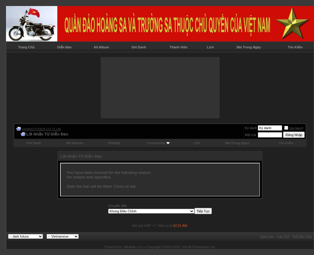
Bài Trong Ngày (248, 47)
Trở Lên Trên (302, 236)
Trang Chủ (26, 47)
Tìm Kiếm (295, 47)
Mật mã (250, 135)
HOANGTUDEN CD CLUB (41, 129)
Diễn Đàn (64, 47)
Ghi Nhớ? (293, 128)
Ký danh (251, 128)
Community (158, 143)
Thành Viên (178, 47)
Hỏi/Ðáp (114, 143)
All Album (101, 47)
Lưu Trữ (283, 236)
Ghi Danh (138, 47)
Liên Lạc (267, 236)
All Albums (75, 143)
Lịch (210, 47)
